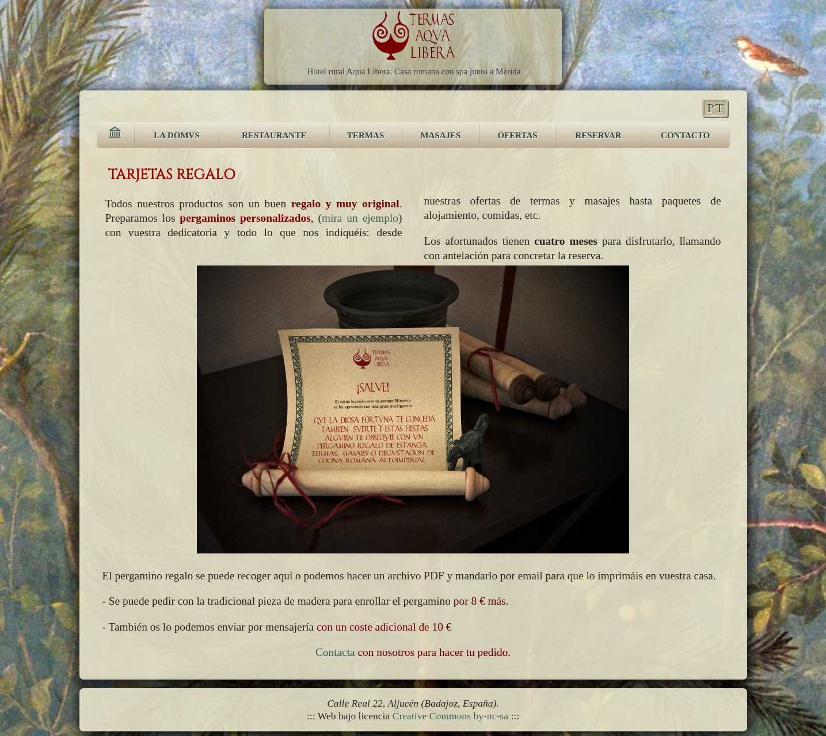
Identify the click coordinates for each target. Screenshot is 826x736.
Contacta (335, 652)
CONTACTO (685, 135)
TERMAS (365, 135)
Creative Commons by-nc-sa (450, 716)
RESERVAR (598, 135)
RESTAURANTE (274, 135)
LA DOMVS (177, 135)
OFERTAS (517, 135)
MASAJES (440, 135)
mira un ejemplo (360, 218)
